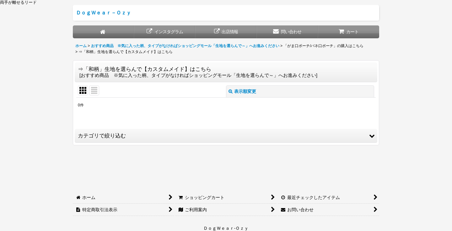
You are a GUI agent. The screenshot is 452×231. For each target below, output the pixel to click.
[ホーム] (103, 31)
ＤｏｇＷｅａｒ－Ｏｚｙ (103, 12)
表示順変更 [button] (242, 91)
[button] (226, 136)
